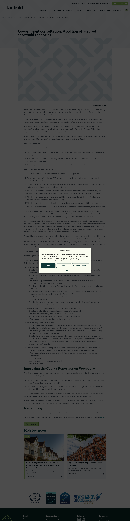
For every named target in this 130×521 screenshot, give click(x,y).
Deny (63, 265)
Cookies (62, 270)
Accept (47, 265)
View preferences (79, 265)
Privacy (67, 270)
